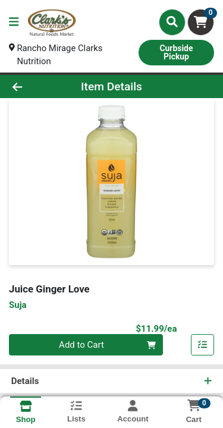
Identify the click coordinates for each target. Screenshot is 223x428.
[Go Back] (34, 87)
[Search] (172, 22)
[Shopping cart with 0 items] (200, 22)
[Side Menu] (13, 22)
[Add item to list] (203, 346)
